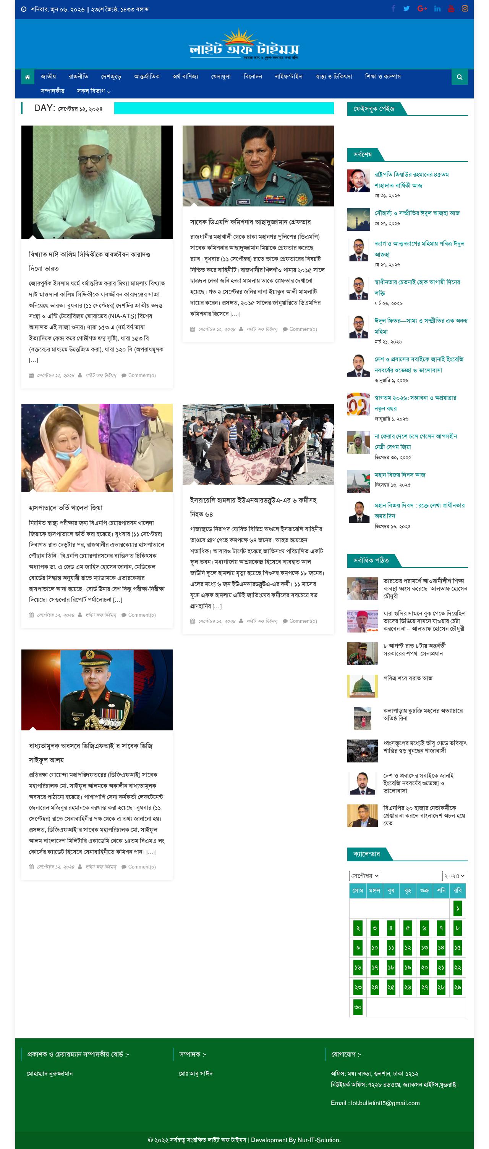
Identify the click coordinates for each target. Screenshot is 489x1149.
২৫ (391, 987)
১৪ (441, 947)
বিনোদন (253, 77)
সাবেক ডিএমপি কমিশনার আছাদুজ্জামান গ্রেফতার (250, 222)
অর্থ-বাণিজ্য (185, 77)
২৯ (457, 987)
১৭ (375, 967)
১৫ (457, 947)
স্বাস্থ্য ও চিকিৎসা (334, 77)
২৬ (407, 987)
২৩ (358, 987)
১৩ (424, 947)
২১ (441, 967)
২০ (424, 967)
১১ (391, 947)
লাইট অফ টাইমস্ (100, 375)
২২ (457, 967)
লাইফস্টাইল (289, 77)
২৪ (374, 987)
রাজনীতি (78, 77)
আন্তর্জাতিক (147, 77)
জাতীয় (48, 77)
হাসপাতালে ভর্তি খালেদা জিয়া (65, 507)
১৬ (358, 967)
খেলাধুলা (221, 77)
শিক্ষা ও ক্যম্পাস (383, 77)
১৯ (408, 967)
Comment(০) (142, 375)
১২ (408, 947)
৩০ (358, 1007)
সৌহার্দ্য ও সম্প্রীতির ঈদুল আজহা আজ (417, 213)
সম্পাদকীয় (52, 91)
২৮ (441, 987)
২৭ (424, 987)
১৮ (391, 967)
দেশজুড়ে (111, 77)
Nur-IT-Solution (318, 1140)
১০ (374, 947)
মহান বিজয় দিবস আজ (400, 475)
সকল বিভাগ (91, 91)
